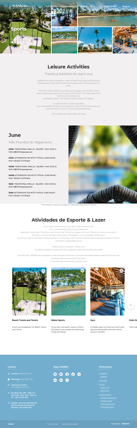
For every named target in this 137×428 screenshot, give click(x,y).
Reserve (126, 6)
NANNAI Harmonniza (108, 398)
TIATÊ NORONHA (107, 407)
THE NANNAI (51, 6)
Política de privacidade (70, 424)
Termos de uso (52, 424)
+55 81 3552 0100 (20, 374)
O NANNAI (103, 374)
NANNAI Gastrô (106, 401)
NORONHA (104, 391)
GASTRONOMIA (105, 395)
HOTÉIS (102, 385)
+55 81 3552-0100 (20, 379)
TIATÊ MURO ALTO (107, 404)
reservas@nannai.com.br (18, 386)
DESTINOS (103, 381)
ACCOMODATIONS (107, 6)
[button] (3, 26)
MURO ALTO (105, 388)
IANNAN (103, 377)
